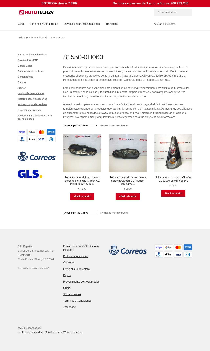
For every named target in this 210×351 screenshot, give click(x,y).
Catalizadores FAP (28, 60)
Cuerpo (22, 82)
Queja (66, 288)
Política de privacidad (75, 256)
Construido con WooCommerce (63, 332)
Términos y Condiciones (44, 24)
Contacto (68, 262)
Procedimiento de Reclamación (81, 281)
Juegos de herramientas (31, 93)
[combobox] (173, 12)
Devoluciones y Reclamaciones (82, 24)
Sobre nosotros (72, 294)
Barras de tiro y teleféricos (32, 54)
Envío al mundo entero (76, 269)
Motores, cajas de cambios (32, 104)
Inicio (20, 37)
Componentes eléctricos (31, 71)
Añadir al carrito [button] (82, 196)
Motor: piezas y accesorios (32, 99)
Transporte (112, 24)
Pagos (67, 275)
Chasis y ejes (25, 65)
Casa (21, 24)
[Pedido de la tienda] (80, 125)
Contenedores (25, 76)
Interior (22, 88)
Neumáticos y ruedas (29, 110)
